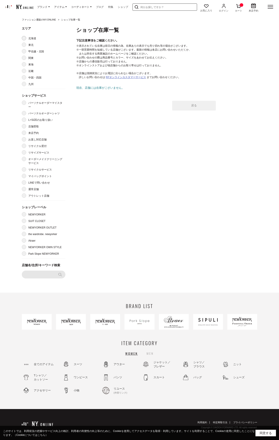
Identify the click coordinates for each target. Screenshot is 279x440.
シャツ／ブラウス (199, 364)
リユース (125, 390)
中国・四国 (34, 77)
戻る (194, 105)
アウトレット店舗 (38, 195)
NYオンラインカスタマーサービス (126, 77)
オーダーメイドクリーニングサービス (45, 161)
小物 (76, 390)
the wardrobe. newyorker (42, 234)
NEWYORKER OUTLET (42, 227)
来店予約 (33, 133)
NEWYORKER (37, 214)
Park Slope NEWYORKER (43, 253)
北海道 (32, 38)
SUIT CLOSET (36, 221)
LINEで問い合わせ (39, 182)
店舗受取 (33, 126)
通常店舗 (33, 189)
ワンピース (81, 377)
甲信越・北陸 (36, 51)
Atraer (32, 240)
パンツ (118, 377)
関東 (31, 58)
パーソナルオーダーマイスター (45, 104)
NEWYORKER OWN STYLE (45, 247)
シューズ (239, 377)
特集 (110, 7)
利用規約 (202, 422)
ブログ (100, 7)
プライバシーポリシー (245, 422)
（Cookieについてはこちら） (31, 435)
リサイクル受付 (37, 146)
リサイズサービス (38, 152)
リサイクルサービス (40, 169)
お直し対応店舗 (37, 139)
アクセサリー (42, 390)
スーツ (78, 364)
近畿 (31, 71)
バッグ (197, 377)
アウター (119, 364)
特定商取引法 (220, 422)
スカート (159, 377)
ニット (237, 364)
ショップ (123, 7)
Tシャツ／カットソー (41, 377)
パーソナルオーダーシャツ (44, 113)
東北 (31, 44)
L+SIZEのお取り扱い (40, 119)
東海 (31, 64)
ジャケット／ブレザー (161, 364)
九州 (31, 84)
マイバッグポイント (40, 176)
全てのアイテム (44, 364)
